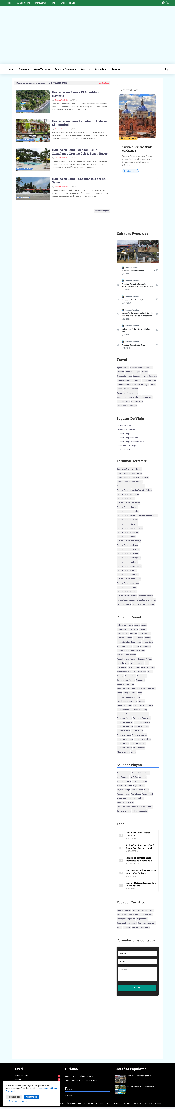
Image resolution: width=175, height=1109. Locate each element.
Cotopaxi (137, 625)
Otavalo (120, 651)
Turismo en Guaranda (142, 722)
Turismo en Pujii (123, 743)
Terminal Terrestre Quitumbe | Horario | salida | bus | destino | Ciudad (137, 285)
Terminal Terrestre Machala (127, 515)
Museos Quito (147, 642)
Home (11, 69)
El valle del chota (123, 629)
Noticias (68, 1097)
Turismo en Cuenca (124, 714)
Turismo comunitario (124, 710)
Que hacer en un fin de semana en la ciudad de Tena (141, 871)
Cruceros (85, 69)
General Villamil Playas (141, 773)
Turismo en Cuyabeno (140, 714)
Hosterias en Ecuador (25, 111)
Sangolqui (120, 676)
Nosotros (148, 1105)
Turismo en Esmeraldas (142, 718)
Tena (140, 693)
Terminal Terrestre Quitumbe (127, 524)
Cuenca (120, 389)
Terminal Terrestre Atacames (128, 494)
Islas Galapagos (137, 401)
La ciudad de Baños (124, 638)
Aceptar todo (31, 1097)
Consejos (120, 372)
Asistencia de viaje (125, 426)
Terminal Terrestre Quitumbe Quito (130, 528)
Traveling (141, 701)
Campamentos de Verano (90, 1083)
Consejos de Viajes (132, 372)
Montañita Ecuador (124, 781)
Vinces (133, 752)
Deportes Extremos (64, 69)
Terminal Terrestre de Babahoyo (129, 541)
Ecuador (116, 69)
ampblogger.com (102, 1105)
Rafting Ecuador (134, 667)
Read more (130, 171)
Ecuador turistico (123, 401)
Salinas (149, 672)
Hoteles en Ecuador (24, 168)
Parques (141, 659)
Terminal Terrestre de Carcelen (128, 549)
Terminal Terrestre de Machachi (129, 579)
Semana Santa (130, 676)
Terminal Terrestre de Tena (133, 345)
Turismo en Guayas (141, 727)
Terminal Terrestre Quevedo (127, 520)
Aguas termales (123, 368)
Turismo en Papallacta (142, 739)
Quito (147, 663)
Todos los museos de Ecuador (128, 697)
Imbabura (133, 634)
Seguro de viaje (124, 434)
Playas (146, 790)
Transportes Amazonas (126, 600)
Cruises (153, 385)
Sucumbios (151, 689)
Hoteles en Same (23, 197)
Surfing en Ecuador (130, 693)
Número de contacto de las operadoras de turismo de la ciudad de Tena (139, 860)
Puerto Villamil (147, 794)
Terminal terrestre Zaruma (127, 596)
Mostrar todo (104, 83)
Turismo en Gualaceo (125, 722)
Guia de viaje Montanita (147, 923)
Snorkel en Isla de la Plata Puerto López (131, 689)
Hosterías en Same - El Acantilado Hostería (76, 94)
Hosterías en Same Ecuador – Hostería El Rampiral (79, 123)
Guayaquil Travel (123, 634)
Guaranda (134, 629)
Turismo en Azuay (140, 710)
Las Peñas (134, 777)
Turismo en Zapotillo (124, 748)
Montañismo (40, 3)
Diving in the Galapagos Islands (129, 397)
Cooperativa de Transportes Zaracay (130, 486)
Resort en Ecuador (148, 667)
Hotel (53, 3)
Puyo (131, 663)
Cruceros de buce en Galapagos (129, 380)
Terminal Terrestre (124, 490)
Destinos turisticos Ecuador (127, 393)
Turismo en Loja (137, 731)
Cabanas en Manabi (86, 1078)
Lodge (135, 638)
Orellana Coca (145, 646)
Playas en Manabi (123, 794)
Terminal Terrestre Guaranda (127, 507)
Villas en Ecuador (123, 752)
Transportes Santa (124, 604)
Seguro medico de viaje (127, 446)
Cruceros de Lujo (68, 3)
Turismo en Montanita (125, 739)
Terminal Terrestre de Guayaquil (129, 558)
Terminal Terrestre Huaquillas (128, 511)
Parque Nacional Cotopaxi (126, 655)
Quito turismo (122, 667)
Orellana (136, 646)
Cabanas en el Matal (72, 1083)
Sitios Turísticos (42, 69)
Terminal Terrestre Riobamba (134, 270)
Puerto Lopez (136, 794)
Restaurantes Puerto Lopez (127, 672)
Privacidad (126, 1105)
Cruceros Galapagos (124, 376)
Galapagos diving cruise (126, 919)
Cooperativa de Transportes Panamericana (133, 477)
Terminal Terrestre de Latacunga (129, 566)
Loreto (140, 638)
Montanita (142, 777)
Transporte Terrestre (145, 596)
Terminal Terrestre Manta (148, 515)
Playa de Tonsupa (123, 790)
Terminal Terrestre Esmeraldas (128, 503)
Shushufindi (140, 680)
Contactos (138, 1105)
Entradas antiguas (102, 211)
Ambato (120, 625)
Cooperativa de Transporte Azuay (129, 473)
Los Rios (147, 638)
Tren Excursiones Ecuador (143, 705)
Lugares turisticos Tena (126, 642)
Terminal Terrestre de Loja (126, 570)
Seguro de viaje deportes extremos (131, 442)
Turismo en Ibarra (123, 731)
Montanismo (137, 927)
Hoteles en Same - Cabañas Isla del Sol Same (79, 180)
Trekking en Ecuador (124, 705)
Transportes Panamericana (146, 600)
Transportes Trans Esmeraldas (143, 604)
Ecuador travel (147, 397)
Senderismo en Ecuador (126, 680)
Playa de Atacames (139, 781)
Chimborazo (128, 625)
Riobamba (142, 672)
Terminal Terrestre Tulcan (126, 537)
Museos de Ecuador (124, 646)
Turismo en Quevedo (137, 743)
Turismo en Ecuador (124, 718)
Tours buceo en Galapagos (127, 406)
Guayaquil (142, 629)
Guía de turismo (23, 3)
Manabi (138, 642)
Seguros (23, 69)
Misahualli (127, 927)
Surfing (119, 693)
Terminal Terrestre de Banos (127, 545)
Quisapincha (139, 663)
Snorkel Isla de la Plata (125, 684)
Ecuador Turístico (61, 100)
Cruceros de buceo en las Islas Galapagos (133, 385)
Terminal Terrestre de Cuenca (128, 553)
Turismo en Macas (124, 735)
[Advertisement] (87, 35)
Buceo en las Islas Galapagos (141, 368)
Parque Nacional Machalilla (127, 659)
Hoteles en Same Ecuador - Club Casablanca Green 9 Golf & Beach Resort (80, 151)
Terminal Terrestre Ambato (142, 490)
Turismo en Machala (139, 735)
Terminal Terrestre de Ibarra (127, 562)
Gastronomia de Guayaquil (127, 923)
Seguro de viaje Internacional (129, 438)
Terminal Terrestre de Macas (127, 575)
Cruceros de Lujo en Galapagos (145, 376)
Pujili (127, 663)
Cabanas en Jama (71, 1078)
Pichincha (120, 663)
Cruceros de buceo (149, 380)
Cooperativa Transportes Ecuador (129, 469)
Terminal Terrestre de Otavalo (128, 583)
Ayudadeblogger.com (77, 1105)
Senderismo (101, 69)
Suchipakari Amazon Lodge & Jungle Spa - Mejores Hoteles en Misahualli (137, 314)
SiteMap (158, 1105)
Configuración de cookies (16, 1101)
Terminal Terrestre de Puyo (127, 587)
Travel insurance (124, 450)
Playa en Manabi (137, 790)
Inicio (9, 3)
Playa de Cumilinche (124, 786)
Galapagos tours (142, 919)
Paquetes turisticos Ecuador (134, 651)
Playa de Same (138, 786)
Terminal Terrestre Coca (126, 499)
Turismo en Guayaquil (125, 727)
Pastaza (149, 659)
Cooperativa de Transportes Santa (129, 482)
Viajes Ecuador (139, 748)
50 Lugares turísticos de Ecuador (135, 300)
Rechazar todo (14, 1097)
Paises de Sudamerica (126, 430)
